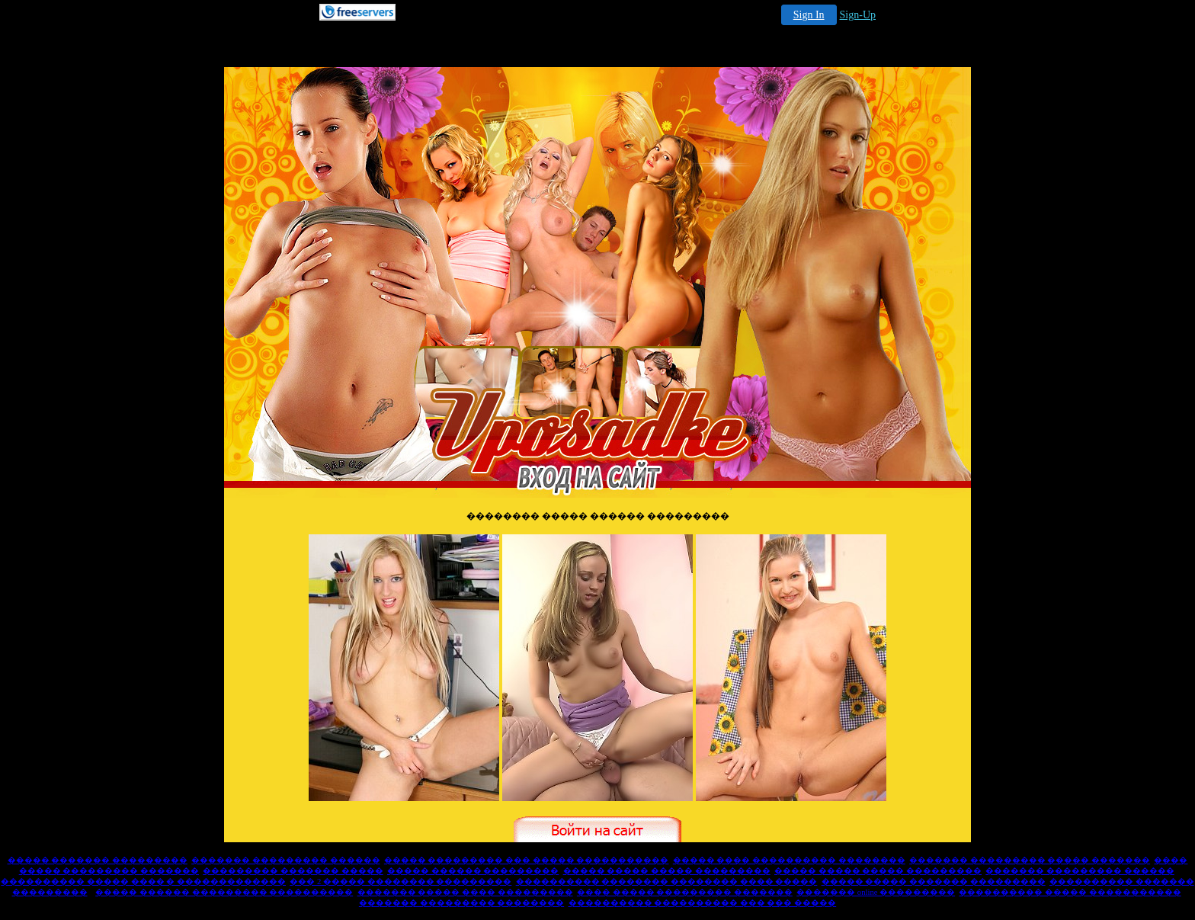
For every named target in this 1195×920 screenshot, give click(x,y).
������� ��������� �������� (461, 903)
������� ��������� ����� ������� (1029, 860)
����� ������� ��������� (97, 860)
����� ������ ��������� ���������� (224, 892)
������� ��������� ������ (285, 860)
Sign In (809, 15)
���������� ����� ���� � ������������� (143, 881)
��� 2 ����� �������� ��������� (400, 881)
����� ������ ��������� (473, 871)
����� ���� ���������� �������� (789, 860)
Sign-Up (858, 15)
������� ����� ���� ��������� (465, 892)
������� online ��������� (875, 892)
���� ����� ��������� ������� (685, 892)
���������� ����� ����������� (1070, 892)
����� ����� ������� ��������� (934, 881)
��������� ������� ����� (293, 871)
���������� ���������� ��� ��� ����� (703, 903)
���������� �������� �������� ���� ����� (667, 881)
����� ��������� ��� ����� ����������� (526, 860)
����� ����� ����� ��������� (667, 871)
